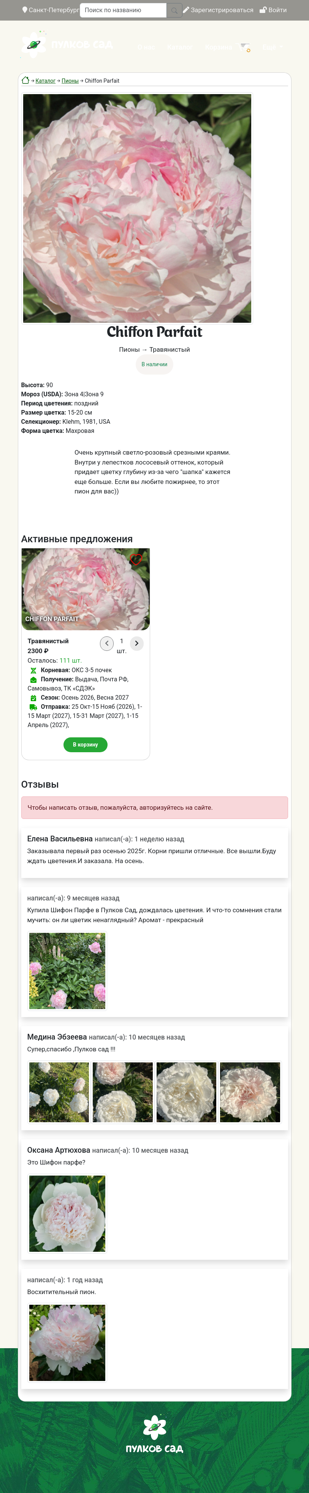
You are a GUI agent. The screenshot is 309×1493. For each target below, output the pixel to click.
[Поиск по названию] (123, 10)
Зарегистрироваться (218, 10)
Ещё (270, 47)
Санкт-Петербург (51, 10)
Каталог (180, 47)
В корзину (85, 745)
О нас (146, 47)
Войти (273, 10)
